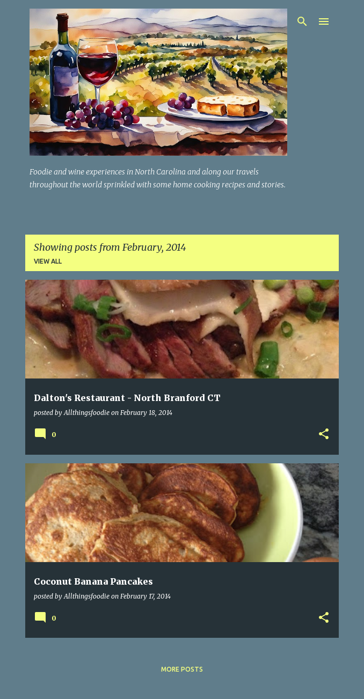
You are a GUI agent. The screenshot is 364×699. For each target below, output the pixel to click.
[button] (323, 434)
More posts (182, 669)
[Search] (302, 21)
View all (48, 261)
